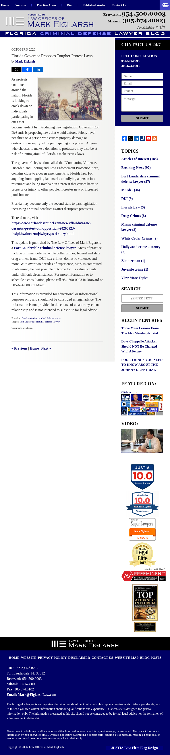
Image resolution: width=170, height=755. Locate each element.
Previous (19, 354)
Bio (78, 5)
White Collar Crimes (138, 241)
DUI (126, 203)
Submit (142, 124)
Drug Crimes (133, 220)
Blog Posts (145, 650)
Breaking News (135, 173)
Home (10, 5)
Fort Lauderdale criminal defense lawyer (41, 324)
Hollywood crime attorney (142, 250)
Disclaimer (81, 650)
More (161, 5)
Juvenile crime (134, 266)
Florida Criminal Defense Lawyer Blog (50, 21)
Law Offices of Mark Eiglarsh (46, 743)
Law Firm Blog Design (143, 743)
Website (30, 5)
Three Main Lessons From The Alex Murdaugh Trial (140, 327)
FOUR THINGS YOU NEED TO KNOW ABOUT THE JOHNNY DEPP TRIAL (141, 361)
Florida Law (132, 211)
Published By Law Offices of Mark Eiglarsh (134, 20)
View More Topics (134, 274)
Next (46, 354)
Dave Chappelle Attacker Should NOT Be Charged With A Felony (139, 343)
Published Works (103, 5)
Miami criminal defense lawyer (138, 230)
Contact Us (133, 5)
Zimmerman (132, 258)
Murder (130, 195)
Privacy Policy (57, 650)
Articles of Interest (138, 165)
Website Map (123, 650)
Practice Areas (55, 5)
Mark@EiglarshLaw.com (36, 690)
